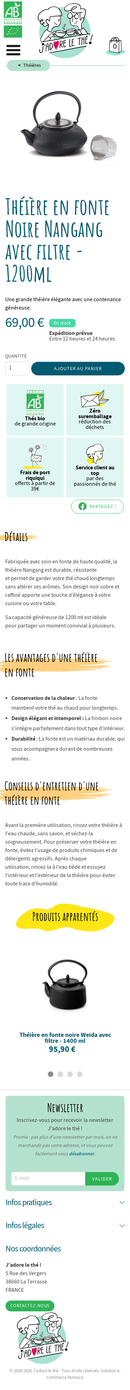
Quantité (16, 356)
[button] (65, 1202)
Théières (32, 65)
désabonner (81, 1153)
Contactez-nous (30, 1306)
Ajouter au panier (78, 368)
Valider (102, 1179)
